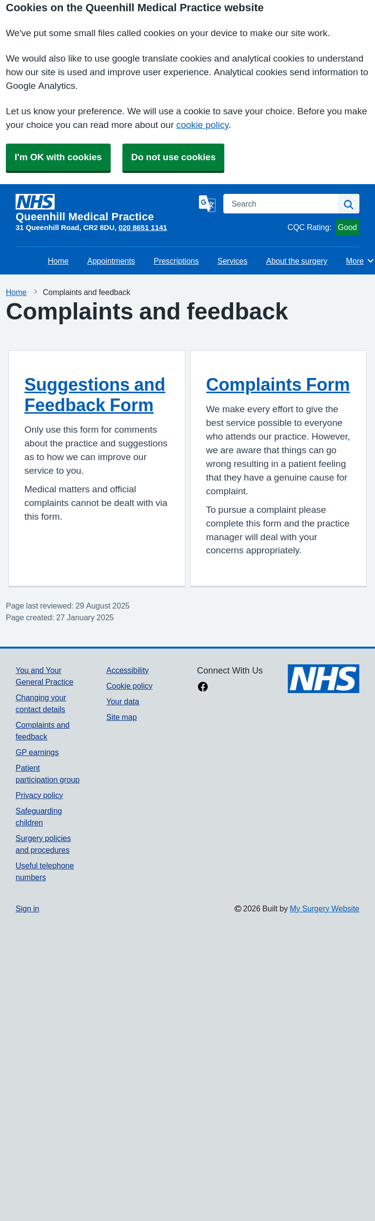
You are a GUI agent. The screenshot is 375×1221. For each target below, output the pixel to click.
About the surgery (296, 261)
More (360, 261)
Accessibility (127, 670)
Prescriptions (176, 261)
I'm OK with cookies (58, 157)
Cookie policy (129, 686)
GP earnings (37, 752)
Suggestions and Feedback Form (94, 395)
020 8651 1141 (142, 227)
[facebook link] (203, 688)
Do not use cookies (173, 157)
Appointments (111, 261)
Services (232, 261)
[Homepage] (105, 208)
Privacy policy (39, 795)
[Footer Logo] (323, 678)
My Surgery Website (324, 908)
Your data (122, 701)
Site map (121, 717)
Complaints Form (278, 384)
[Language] (207, 203)
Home (58, 261)
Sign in (27, 908)
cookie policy (202, 124)
